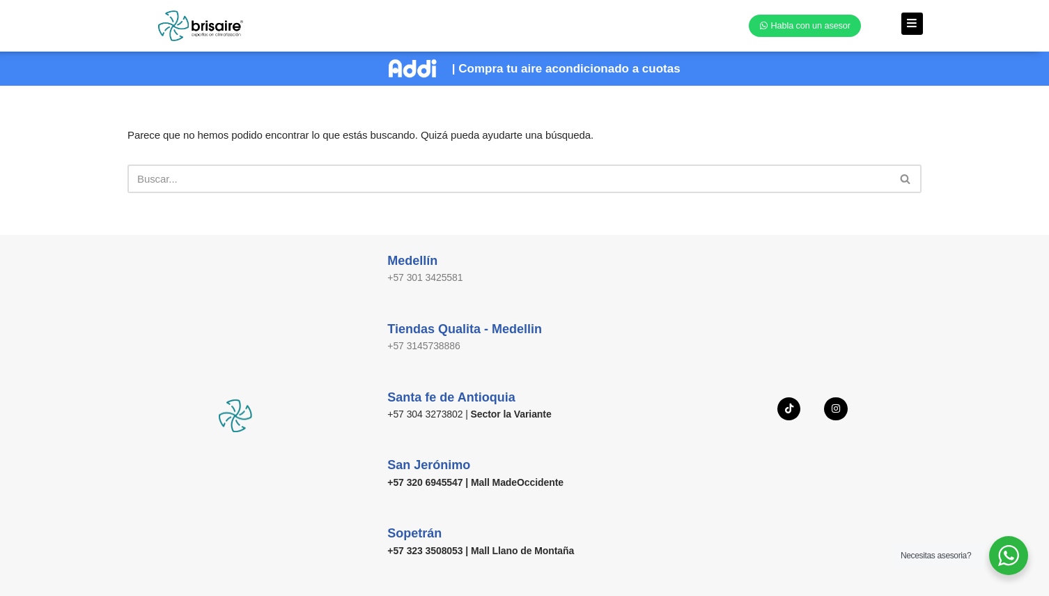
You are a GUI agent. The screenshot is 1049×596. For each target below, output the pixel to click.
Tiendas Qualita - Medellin (464, 328)
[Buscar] (508, 178)
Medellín (412, 261)
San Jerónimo (428, 465)
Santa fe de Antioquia (451, 397)
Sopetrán (414, 533)
